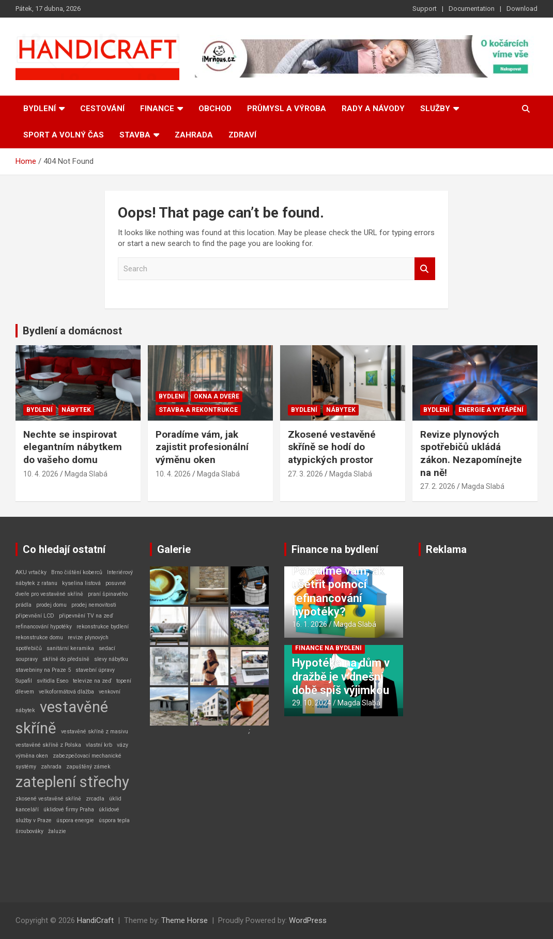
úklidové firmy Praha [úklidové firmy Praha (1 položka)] (68, 809)
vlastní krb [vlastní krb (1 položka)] (99, 745)
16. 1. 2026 (309, 624)
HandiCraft (95, 920)
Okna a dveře (216, 396)
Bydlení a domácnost (72, 331)
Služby (435, 108)
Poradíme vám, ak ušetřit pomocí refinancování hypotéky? (338, 591)
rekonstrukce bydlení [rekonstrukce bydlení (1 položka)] (102, 626)
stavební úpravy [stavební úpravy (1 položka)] (95, 670)
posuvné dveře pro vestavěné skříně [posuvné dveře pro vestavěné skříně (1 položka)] (71, 588)
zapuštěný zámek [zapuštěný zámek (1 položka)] (88, 766)
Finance (157, 108)
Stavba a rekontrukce (198, 409)
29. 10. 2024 (311, 703)
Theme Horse (184, 920)
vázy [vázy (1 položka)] (122, 745)
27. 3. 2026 (305, 474)
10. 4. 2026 (40, 474)
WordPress (308, 920)
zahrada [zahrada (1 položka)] (51, 766)
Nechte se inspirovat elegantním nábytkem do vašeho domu (72, 447)
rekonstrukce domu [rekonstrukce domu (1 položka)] (39, 637)
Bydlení (39, 108)
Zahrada (194, 135)
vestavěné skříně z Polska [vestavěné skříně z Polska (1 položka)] (48, 745)
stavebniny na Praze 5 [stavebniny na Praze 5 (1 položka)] (43, 670)
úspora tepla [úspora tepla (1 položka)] (114, 820)
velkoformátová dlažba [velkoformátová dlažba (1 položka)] (66, 691)
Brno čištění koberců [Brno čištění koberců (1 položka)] (76, 572)
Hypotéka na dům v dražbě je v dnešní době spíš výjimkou (341, 676)
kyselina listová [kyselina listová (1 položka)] (81, 583)
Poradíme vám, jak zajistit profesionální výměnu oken (202, 447)
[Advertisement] (478, 721)
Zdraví (242, 135)
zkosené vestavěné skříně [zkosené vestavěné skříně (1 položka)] (48, 798)
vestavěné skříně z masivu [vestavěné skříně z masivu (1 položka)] (94, 731)
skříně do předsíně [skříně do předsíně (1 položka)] (65, 659)
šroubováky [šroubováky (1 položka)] (29, 831)
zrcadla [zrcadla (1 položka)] (95, 798)
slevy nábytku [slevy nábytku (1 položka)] (111, 659)
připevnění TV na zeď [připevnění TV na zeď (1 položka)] (86, 615)
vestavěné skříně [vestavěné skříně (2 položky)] (62, 717)
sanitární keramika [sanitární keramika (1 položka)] (70, 648)
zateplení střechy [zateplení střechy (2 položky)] (72, 782)
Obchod (215, 108)
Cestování (102, 108)
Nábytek (76, 409)
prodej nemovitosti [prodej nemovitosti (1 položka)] (93, 605)
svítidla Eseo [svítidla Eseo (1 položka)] (52, 681)
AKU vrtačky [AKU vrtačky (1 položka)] (31, 572)
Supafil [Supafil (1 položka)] (24, 681)
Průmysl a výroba (286, 108)
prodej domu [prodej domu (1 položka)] (51, 605)
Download (521, 8)
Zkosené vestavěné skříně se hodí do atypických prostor (332, 447)
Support (424, 8)
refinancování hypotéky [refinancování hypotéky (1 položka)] (44, 626)
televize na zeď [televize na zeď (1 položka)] (92, 681)
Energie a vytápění (491, 409)
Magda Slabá (86, 474)
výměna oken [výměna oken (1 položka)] (32, 755)
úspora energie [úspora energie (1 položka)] (75, 820)
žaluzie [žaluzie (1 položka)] (57, 831)
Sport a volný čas (63, 135)
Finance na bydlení (334, 549)
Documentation (472, 8)
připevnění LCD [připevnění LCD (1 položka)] (35, 615)
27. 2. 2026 (437, 486)
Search (424, 269)
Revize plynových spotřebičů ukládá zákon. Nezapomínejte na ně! (471, 453)
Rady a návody (373, 108)
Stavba (134, 135)
